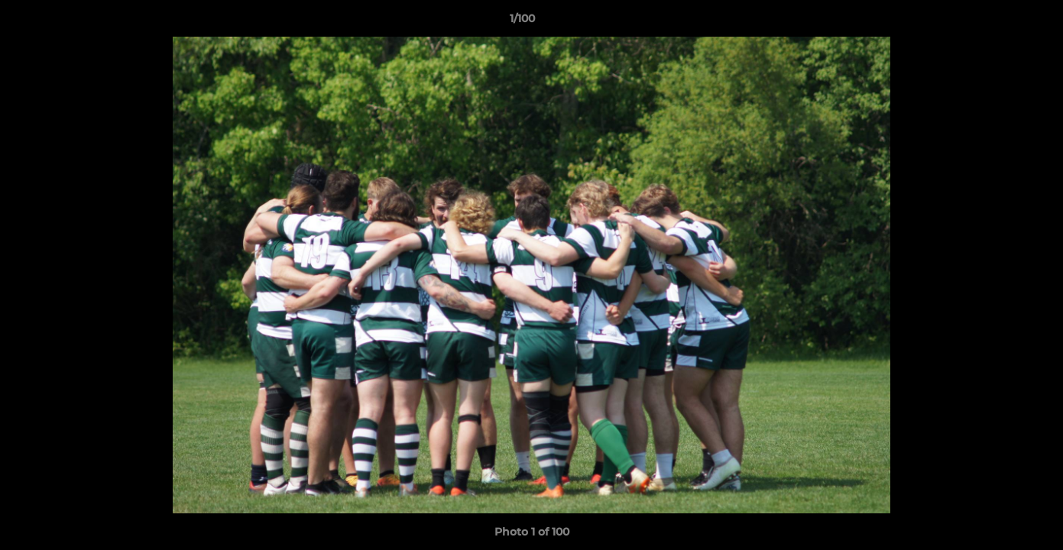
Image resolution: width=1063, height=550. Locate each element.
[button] (999, 22)
